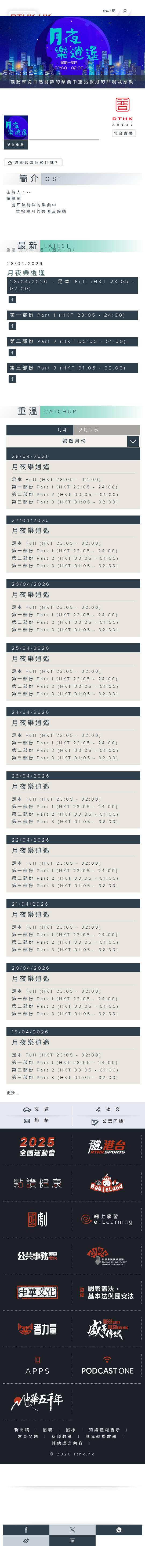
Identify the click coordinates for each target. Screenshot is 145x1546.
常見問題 (30, 1437)
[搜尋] (125, 9)
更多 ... (12, 1093)
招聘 (49, 1430)
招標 (72, 1430)
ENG (106, 11)
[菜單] (137, 9)
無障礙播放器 (102, 1437)
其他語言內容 (69, 1443)
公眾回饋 (113, 1121)
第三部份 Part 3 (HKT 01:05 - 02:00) (65, 502)
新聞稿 (23, 1430)
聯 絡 (42, 1120)
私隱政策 (63, 1437)
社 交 (113, 1109)
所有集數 (16, 145)
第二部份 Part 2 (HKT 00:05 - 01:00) (65, 494)
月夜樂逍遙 (26, 273)
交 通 (42, 1109)
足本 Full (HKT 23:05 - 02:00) (57, 479)
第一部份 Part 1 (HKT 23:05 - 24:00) (65, 487)
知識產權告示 (106, 1430)
